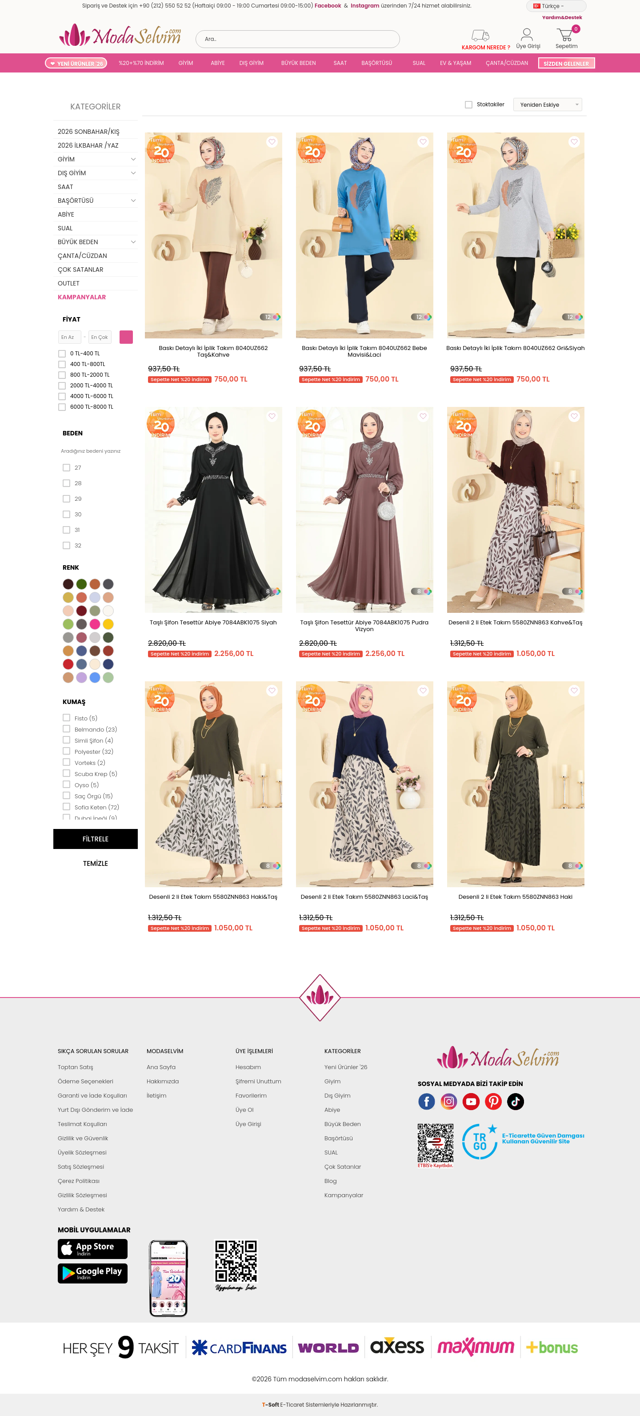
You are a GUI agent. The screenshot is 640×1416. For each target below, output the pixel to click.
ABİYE (218, 63)
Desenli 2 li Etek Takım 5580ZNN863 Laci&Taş (364, 897)
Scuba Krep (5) (90, 773)
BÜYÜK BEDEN (298, 63)
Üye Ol (245, 1110)
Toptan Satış (75, 1067)
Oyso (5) (81, 784)
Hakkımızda (163, 1081)
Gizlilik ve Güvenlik (83, 1138)
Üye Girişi (248, 1124)
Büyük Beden (342, 1124)
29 (72, 499)
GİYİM (186, 63)
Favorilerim (251, 1095)
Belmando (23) (90, 729)
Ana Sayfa (161, 1067)
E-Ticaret (292, 1374)
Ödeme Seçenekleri (85, 1081)
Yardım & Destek (81, 1209)
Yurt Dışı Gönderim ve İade (95, 1110)
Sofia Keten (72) (91, 807)
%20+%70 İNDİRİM (141, 63)
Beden (73, 433)
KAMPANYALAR (82, 297)
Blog (330, 1181)
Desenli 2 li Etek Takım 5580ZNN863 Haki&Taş (213, 897)
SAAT (340, 63)
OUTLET (69, 283)
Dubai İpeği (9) (90, 818)
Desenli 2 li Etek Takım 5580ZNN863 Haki (516, 897)
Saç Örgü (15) (88, 796)
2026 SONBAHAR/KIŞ (89, 131)
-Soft (271, 1374)
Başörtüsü (338, 1138)
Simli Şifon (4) (88, 740)
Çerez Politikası (79, 1181)
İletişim (157, 1095)
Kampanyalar (344, 1195)
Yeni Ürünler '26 (346, 1067)
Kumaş (74, 701)
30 (72, 514)
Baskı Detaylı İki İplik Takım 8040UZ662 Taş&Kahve (213, 351)
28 (72, 483)
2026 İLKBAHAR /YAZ (88, 145)
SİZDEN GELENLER (566, 64)
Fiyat (71, 319)
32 (72, 545)
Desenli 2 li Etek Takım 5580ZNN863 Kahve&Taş (515, 622)
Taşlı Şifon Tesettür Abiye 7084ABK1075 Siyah (213, 622)
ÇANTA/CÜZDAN (507, 63)
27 (72, 467)
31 (71, 530)
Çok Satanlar (342, 1167)
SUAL (417, 63)
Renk (71, 567)
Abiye (332, 1110)
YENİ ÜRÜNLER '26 (80, 64)
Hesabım (248, 1067)
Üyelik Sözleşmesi (82, 1152)
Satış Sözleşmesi (81, 1167)
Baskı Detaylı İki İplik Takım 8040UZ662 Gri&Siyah (515, 348)
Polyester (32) (88, 751)
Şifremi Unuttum (258, 1081)
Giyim (332, 1081)
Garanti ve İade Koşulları (92, 1095)
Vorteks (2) (84, 762)
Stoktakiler (484, 104)
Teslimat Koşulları (82, 1124)
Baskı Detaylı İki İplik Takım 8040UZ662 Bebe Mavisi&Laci (364, 351)
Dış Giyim (337, 1095)
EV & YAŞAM (455, 63)
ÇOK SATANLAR (80, 269)
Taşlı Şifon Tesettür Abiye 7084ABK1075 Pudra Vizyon (364, 625)
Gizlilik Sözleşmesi (82, 1195)
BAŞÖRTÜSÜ (376, 63)
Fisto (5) (80, 718)
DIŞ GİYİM (252, 63)
